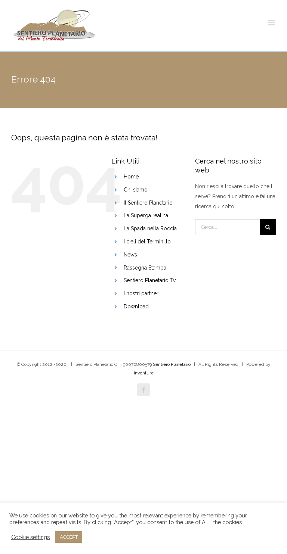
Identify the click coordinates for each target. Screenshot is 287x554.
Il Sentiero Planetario (148, 203)
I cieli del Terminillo (147, 242)
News (130, 255)
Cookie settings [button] (30, 537)
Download (136, 306)
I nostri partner (141, 293)
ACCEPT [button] (69, 537)
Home (131, 177)
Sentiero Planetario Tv (150, 280)
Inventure (144, 373)
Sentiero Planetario (172, 364)
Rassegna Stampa (145, 268)
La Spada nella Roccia (150, 228)
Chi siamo (136, 190)
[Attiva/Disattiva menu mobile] (272, 23)
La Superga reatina (146, 215)
